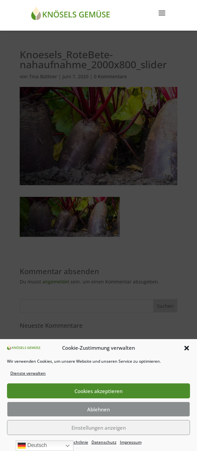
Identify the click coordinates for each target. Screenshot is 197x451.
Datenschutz (104, 442)
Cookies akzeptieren (98, 391)
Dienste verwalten (28, 373)
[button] (186, 348)
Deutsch (32, 446)
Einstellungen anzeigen (98, 427)
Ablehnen (98, 409)
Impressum (131, 442)
